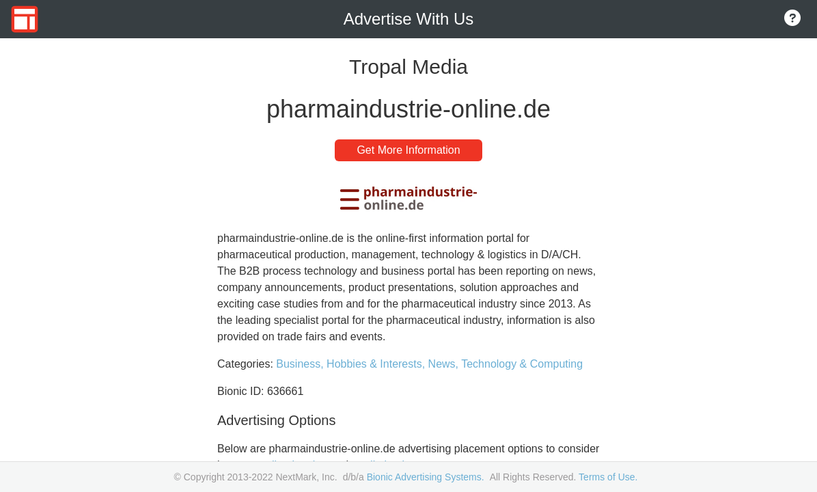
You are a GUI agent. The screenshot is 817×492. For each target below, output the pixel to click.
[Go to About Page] (792, 19)
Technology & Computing (522, 364)
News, (445, 364)
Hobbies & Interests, (377, 364)
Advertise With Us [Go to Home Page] (409, 19)
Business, (301, 364)
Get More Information (408, 150)
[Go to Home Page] (24, 19)
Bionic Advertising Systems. (425, 477)
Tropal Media (408, 66)
